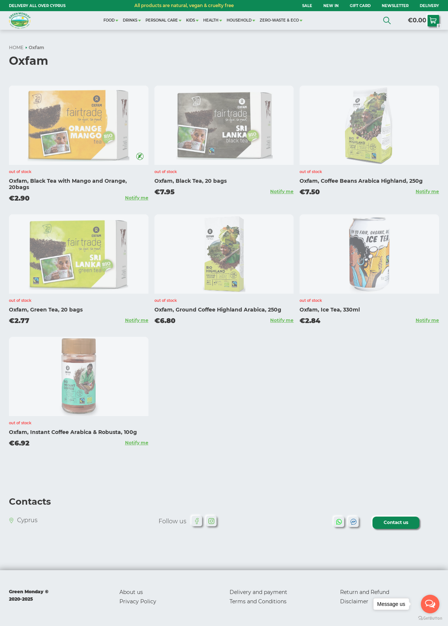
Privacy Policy (137, 601)
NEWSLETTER (395, 5)
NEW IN (331, 5)
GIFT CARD (360, 5)
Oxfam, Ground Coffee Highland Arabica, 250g (217, 309)
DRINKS (130, 20)
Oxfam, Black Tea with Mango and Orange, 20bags (68, 184)
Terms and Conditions (258, 601)
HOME (16, 47)
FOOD (109, 20)
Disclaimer (354, 601)
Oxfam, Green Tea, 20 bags (46, 309)
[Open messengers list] (430, 604)
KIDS (190, 20)
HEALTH (210, 20)
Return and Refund (364, 592)
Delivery (429, 5)
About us (131, 592)
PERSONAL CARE (161, 20)
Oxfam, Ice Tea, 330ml (330, 309)
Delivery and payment (258, 592)
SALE (307, 5)
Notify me (136, 198)
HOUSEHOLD (239, 20)
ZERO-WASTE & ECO (279, 20)
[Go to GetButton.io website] (430, 618)
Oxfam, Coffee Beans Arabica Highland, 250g (361, 181)
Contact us (396, 522)
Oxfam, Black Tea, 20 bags (190, 181)
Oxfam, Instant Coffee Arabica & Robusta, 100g (73, 432)
